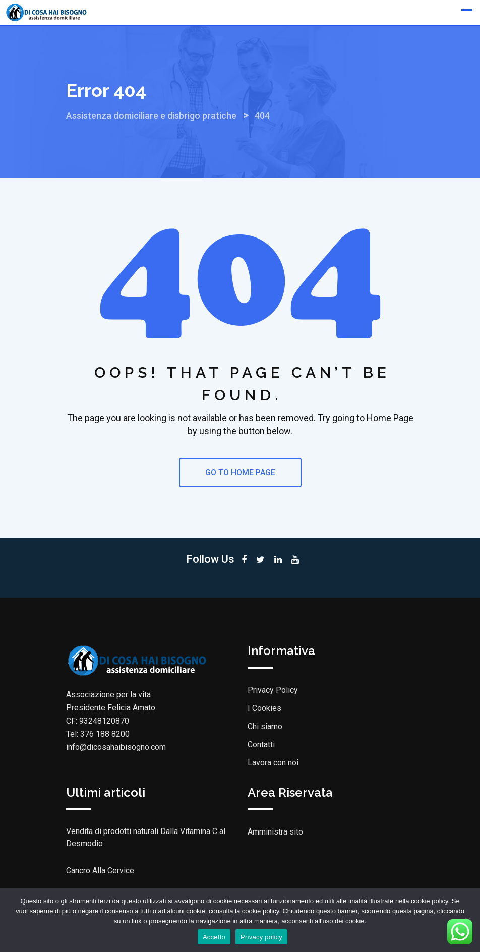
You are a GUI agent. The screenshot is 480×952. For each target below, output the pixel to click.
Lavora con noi (273, 762)
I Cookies (264, 708)
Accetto (214, 937)
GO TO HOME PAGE (240, 473)
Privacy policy (261, 937)
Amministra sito (275, 832)
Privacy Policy (273, 690)
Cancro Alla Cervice (100, 870)
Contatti (261, 744)
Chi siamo (265, 726)
